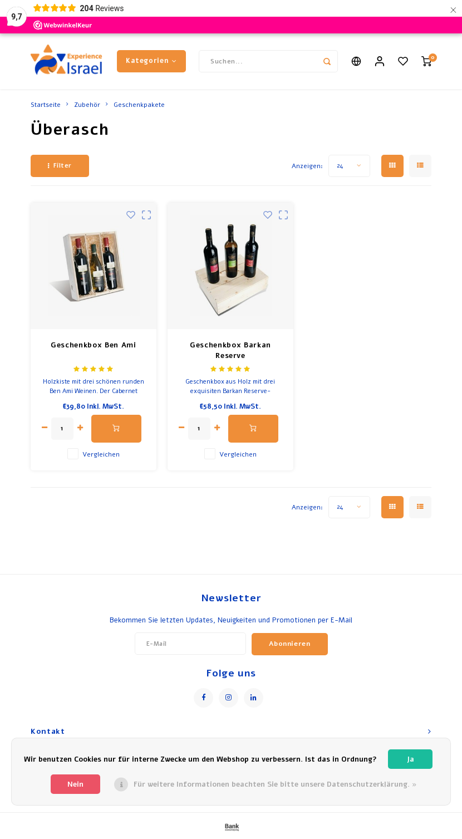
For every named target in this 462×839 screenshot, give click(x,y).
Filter (60, 165)
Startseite (46, 104)
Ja (410, 759)
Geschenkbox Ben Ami (93, 345)
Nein (75, 784)
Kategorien (151, 60)
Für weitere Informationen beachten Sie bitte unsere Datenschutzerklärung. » (275, 784)
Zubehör (87, 104)
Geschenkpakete (139, 104)
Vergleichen (101, 454)
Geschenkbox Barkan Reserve (230, 350)
